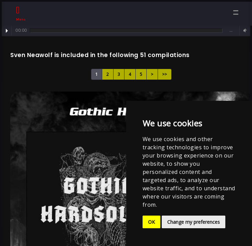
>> (164, 74)
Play (7, 31)
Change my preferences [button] (193, 222)
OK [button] (151, 222)
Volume (244, 30)
